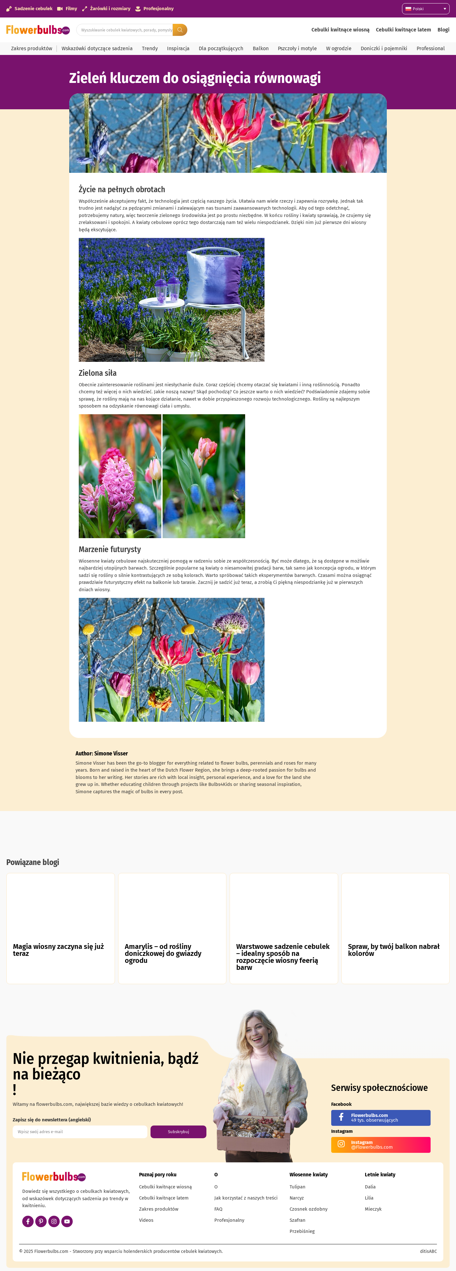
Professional (431, 48)
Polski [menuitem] (418, 8)
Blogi (444, 30)
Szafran (297, 1220)
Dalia (370, 1187)
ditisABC (428, 1251)
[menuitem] (426, 8)
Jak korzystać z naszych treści (246, 1198)
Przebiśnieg (302, 1231)
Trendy (150, 48)
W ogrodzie (339, 48)
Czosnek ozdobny (308, 1209)
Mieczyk (373, 1209)
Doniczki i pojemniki (384, 48)
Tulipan (297, 1187)
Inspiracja (178, 48)
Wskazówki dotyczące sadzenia (97, 48)
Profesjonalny (229, 1220)
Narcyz (297, 1198)
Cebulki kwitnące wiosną (341, 30)
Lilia (369, 1198)
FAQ (218, 1209)
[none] (426, 8)
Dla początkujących (221, 48)
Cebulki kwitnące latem (403, 30)
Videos (146, 1220)
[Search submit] (180, 30)
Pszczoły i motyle (297, 48)
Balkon (261, 48)
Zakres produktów (31, 48)
